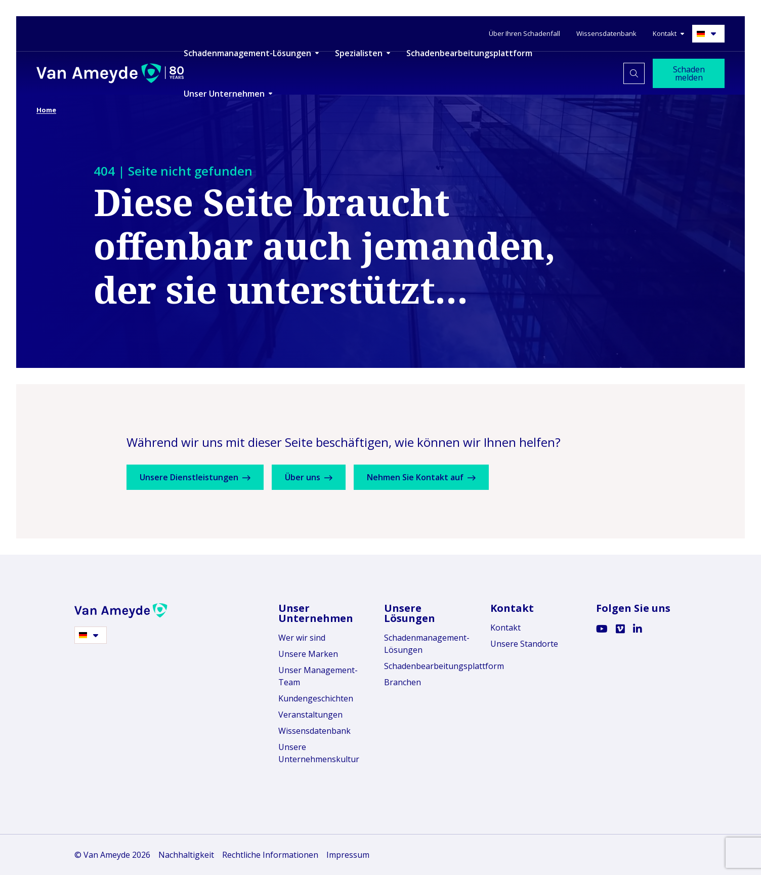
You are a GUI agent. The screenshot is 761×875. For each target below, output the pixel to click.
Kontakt (505, 627)
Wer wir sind (301, 637)
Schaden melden (689, 73)
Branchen (402, 682)
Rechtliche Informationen (270, 855)
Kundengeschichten (315, 698)
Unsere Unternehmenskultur (318, 753)
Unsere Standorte (524, 643)
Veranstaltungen (310, 714)
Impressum (347, 855)
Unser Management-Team (318, 676)
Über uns (319, 477)
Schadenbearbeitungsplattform (429, 666)
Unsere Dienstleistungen (198, 477)
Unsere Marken (308, 653)
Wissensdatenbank (314, 730)
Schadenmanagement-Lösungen (427, 643)
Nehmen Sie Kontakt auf (439, 477)
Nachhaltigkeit (186, 855)
